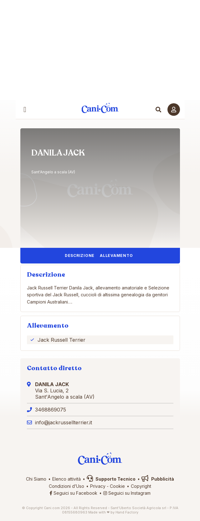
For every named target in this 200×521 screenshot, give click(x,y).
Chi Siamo (36, 479)
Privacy (97, 486)
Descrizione (80, 255)
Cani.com (100, 107)
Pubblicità (157, 479)
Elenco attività (66, 479)
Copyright (141, 486)
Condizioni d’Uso (66, 486)
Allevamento (116, 255)
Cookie (117, 486)
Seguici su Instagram (127, 493)
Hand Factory (126, 512)
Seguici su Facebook (73, 493)
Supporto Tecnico (111, 479)
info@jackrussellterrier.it (63, 422)
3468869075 (50, 409)
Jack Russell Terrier (61, 340)
